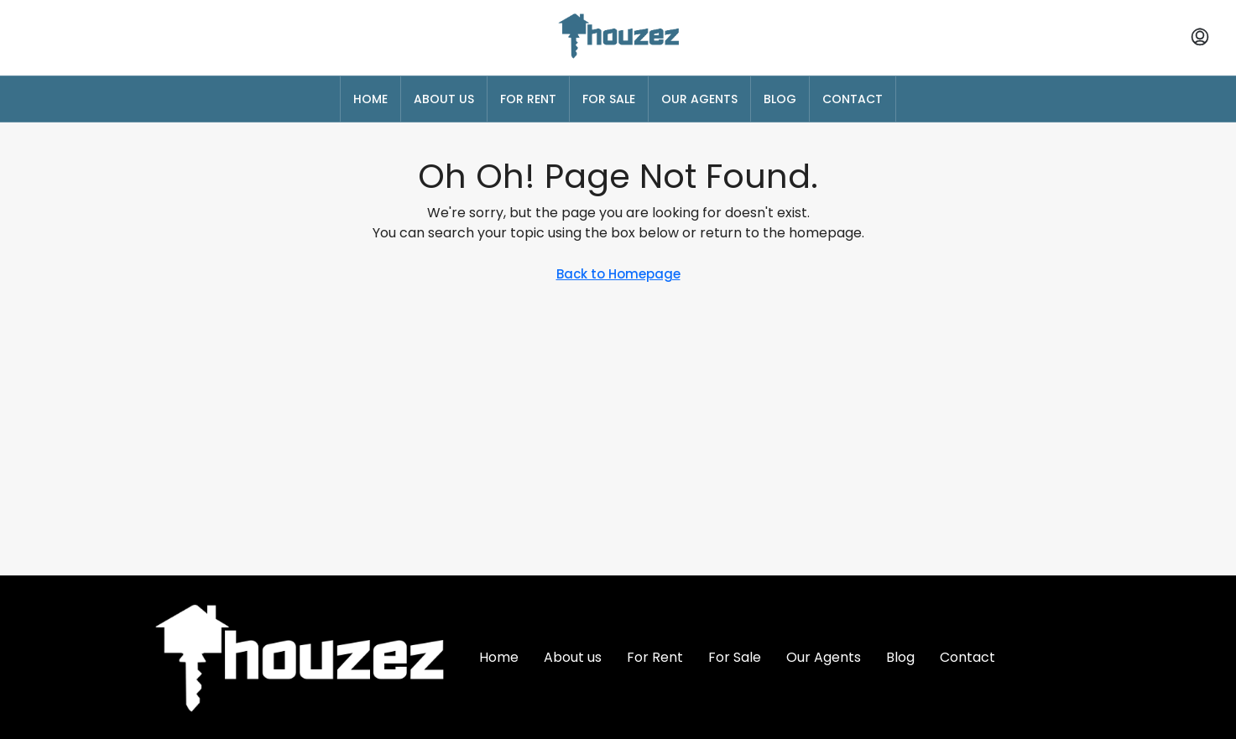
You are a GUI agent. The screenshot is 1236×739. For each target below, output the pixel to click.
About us (444, 99)
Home (370, 99)
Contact (852, 99)
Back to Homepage (618, 274)
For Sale (608, 99)
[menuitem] (1200, 37)
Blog (780, 99)
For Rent (528, 99)
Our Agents (699, 99)
